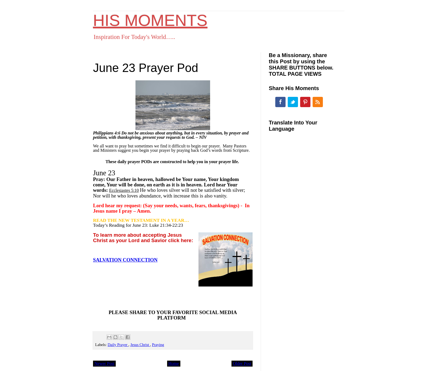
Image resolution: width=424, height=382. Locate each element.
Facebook (280, 102)
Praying (158, 345)
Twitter (293, 102)
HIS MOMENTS (150, 20)
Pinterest (305, 102)
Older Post (242, 363)
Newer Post (104, 363)
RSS (318, 102)
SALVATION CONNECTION (125, 260)
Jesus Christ (140, 345)
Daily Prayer (118, 345)
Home (173, 363)
